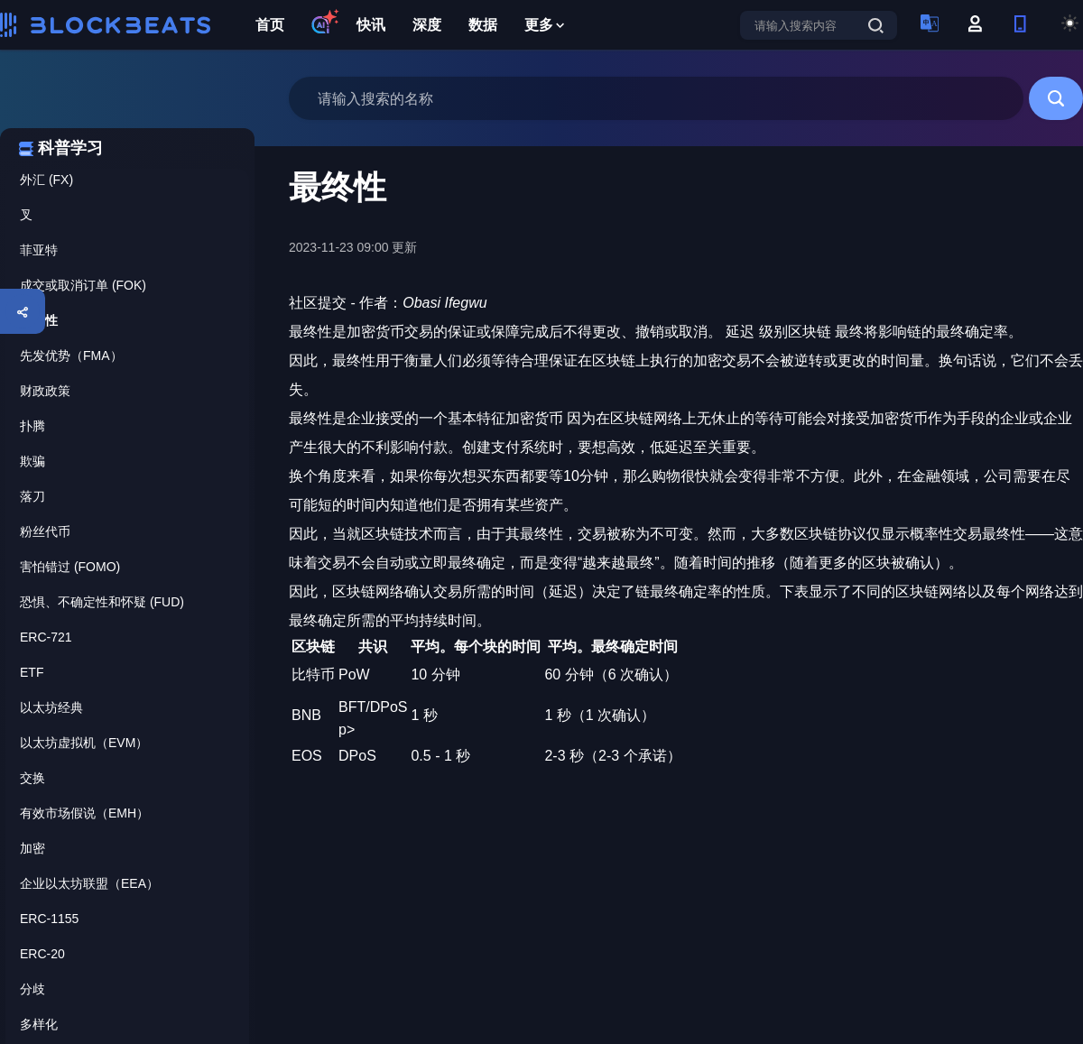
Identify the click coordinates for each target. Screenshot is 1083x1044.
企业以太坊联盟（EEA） (89, 883)
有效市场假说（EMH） (84, 813)
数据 (482, 24)
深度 (426, 24)
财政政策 (45, 390)
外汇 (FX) (46, 179)
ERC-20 (42, 954)
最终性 (39, 320)
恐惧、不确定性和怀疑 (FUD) (102, 602)
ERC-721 (46, 637)
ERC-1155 (49, 918)
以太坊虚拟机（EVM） (84, 742)
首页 (269, 24)
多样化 (39, 1024)
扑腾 (32, 426)
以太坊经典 (51, 707)
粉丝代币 (45, 531)
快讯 (370, 24)
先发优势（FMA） (71, 355)
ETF (31, 672)
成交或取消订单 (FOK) (83, 285)
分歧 (32, 989)
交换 (32, 778)
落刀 (32, 496)
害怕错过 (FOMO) (70, 566)
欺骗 (32, 461)
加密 (32, 848)
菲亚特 (39, 250)
